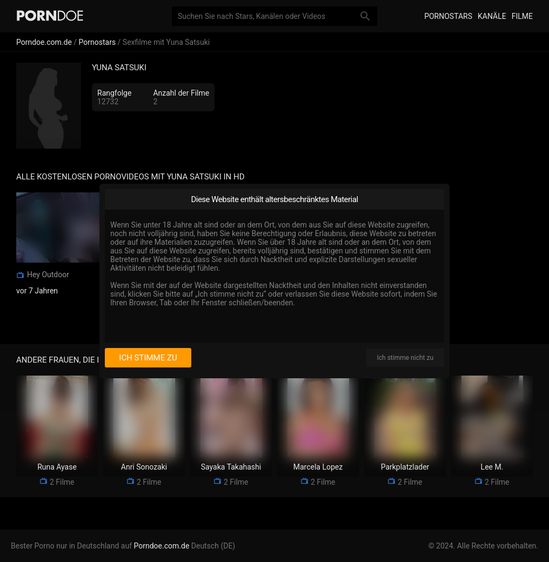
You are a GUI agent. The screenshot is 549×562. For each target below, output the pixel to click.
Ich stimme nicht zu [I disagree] (405, 358)
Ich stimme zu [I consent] (148, 358)
